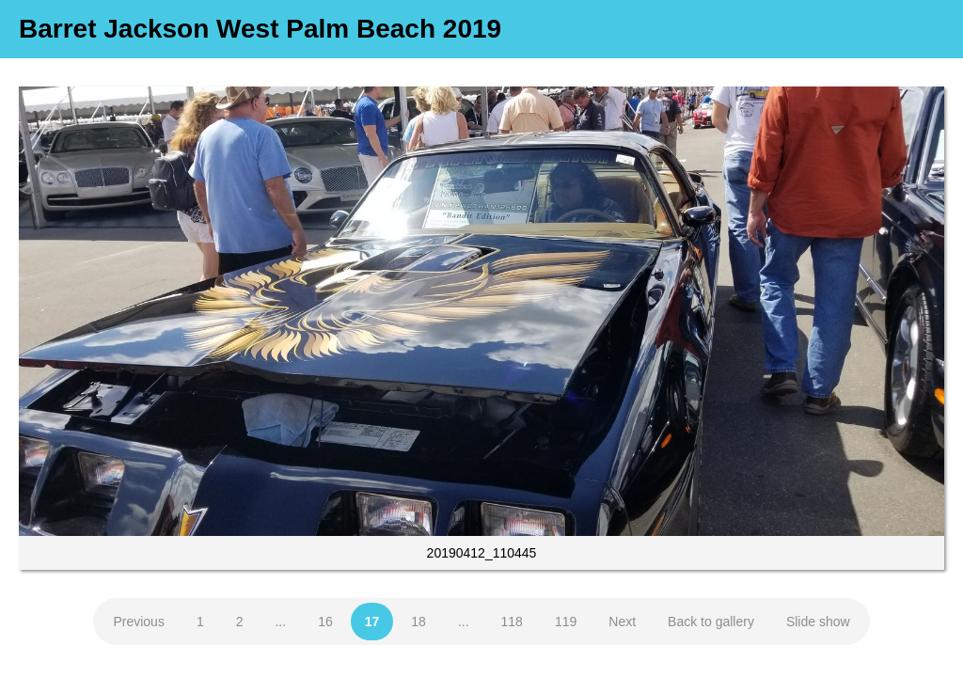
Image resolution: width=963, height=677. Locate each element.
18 (418, 621)
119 (565, 621)
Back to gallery (711, 621)
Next (622, 621)
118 (512, 621)
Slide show (818, 621)
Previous (138, 621)
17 (372, 621)
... (280, 621)
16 (325, 621)
